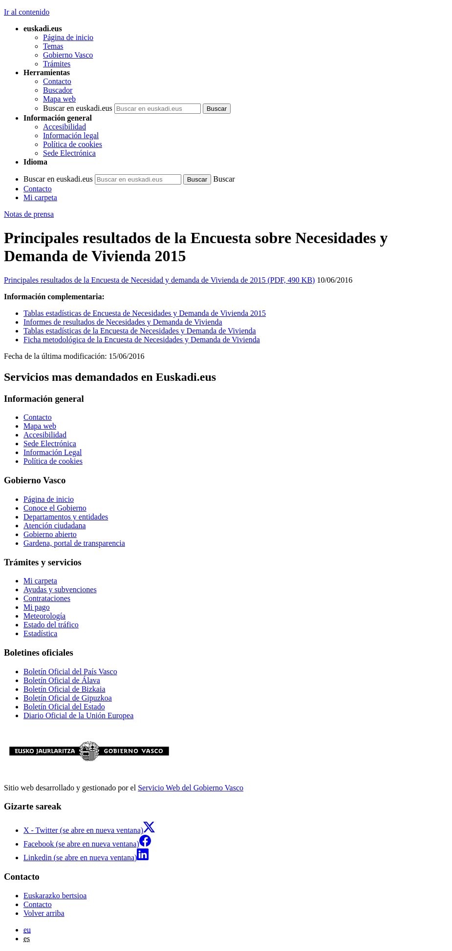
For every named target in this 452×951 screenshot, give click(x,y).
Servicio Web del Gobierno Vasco (190, 788)
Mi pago (36, 607)
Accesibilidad (64, 127)
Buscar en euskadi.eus (77, 108)
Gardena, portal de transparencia (74, 543)
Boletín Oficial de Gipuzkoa (67, 698)
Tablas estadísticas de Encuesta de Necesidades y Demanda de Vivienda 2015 (144, 313)
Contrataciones (46, 598)
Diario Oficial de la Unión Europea (78, 715)
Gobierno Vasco (68, 55)
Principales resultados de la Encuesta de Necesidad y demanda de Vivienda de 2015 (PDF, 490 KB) (159, 280)
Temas (53, 46)
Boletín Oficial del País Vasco (70, 671)
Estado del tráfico (51, 624)
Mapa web (59, 99)
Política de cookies (72, 144)
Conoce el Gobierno (54, 508)
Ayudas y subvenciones (60, 589)
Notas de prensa (29, 214)
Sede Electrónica (69, 153)
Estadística (40, 633)
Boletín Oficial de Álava (61, 680)
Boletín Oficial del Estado (64, 707)
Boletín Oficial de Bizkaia (64, 689)
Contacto (57, 81)
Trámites (56, 64)
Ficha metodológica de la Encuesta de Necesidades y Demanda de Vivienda (141, 339)
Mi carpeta (40, 197)
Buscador (57, 90)
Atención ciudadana (54, 525)
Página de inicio (68, 37)
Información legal (71, 135)
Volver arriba (44, 913)
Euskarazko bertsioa (54, 895)
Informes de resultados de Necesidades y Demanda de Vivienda (122, 322)
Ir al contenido (26, 12)
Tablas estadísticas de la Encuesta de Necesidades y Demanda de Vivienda (139, 331)
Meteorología (44, 616)
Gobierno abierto (50, 534)
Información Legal (52, 452)
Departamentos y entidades (65, 517)
